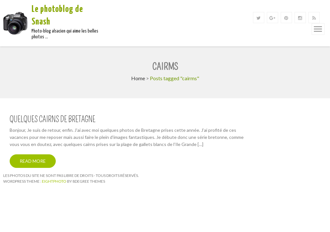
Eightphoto (54, 181)
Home (138, 78)
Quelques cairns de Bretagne (52, 119)
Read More (33, 161)
